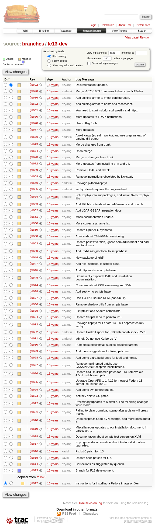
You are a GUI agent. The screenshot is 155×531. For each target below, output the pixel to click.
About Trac (124, 25)
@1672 (34, 164)
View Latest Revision (137, 37)
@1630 (34, 347)
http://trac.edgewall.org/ (138, 523)
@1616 (34, 454)
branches (33, 44)
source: (12, 44)
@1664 (34, 198)
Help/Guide (107, 25)
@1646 (34, 272)
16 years (52, 84)
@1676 (34, 137)
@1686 (34, 98)
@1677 (34, 130)
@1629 (34, 353)
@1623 (34, 398)
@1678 (34, 123)
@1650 (34, 252)
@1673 (34, 158)
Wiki (24, 30)
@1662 (34, 212)
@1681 (34, 110)
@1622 (34, 406)
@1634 (34, 319)
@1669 (34, 171)
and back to (134, 52)
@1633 (34, 327)
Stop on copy (56, 56)
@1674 (34, 151)
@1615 (34, 460)
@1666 (34, 184)
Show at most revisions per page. (110, 58)
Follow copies (57, 61)
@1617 (34, 446)
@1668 (34, 177)
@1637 (34, 300)
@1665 (34, 190)
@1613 (34, 473)
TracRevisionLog (90, 505)
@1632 (34, 334)
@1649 (34, 259)
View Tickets (119, 30)
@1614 (34, 467)
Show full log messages (102, 63)
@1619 (34, 431)
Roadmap (65, 30)
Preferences (143, 25)
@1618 (34, 439)
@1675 (34, 145)
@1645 (34, 279)
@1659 (34, 231)
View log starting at (104, 52)
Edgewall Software (52, 523)
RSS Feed (69, 516)
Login (93, 25)
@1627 (34, 367)
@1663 (34, 205)
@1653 (34, 245)
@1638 (34, 293)
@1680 (34, 117)
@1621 (34, 414)
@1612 (34, 486)
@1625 (34, 384)
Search (142, 30)
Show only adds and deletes (64, 65)
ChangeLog (90, 516)
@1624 (34, 392)
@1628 (34, 360)
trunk (40, 480)
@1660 (34, 225)
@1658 (34, 237)
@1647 (34, 265)
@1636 (34, 306)
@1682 (34, 104)
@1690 (34, 91)
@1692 (34, 85)
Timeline (44, 30)
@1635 (34, 313)
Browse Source (91, 30)
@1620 (34, 423)
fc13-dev (57, 44)
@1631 (34, 340)
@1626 (34, 376)
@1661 (34, 218)
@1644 (34, 287)
